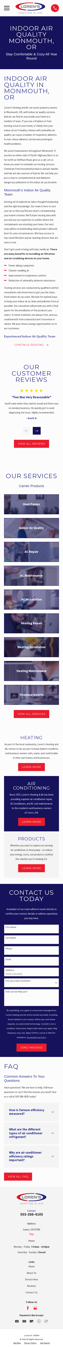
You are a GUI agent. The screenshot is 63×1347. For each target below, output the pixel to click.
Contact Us (31, 1292)
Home (31, 1266)
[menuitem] (17, 1343)
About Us (31, 1272)
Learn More (31, 767)
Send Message (31, 1047)
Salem (30, 812)
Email (8, 959)
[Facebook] (28, 1308)
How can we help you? (17, 991)
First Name (11, 927)
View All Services (31, 714)
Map (31, 1234)
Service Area (31, 1279)
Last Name (11, 937)
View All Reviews (31, 443)
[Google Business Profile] (35, 1308)
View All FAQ (18, 1176)
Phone (9, 948)
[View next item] (37, 431)
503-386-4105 (31, 1214)
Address (10, 970)
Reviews (31, 1285)
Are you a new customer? (18, 980)
